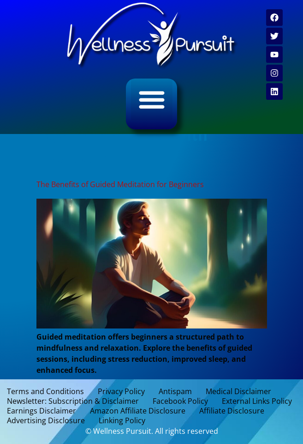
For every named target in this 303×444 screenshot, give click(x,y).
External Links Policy (257, 401)
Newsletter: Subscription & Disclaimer (73, 401)
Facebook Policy (180, 401)
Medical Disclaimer (238, 391)
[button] (151, 99)
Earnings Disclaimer (41, 411)
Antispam (175, 391)
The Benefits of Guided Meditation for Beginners (120, 184)
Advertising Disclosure (46, 421)
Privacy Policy (121, 391)
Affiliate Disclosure (231, 411)
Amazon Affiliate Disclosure (137, 411)
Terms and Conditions (45, 391)
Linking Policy (122, 421)
